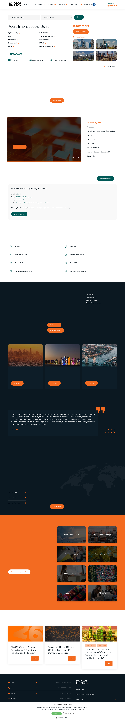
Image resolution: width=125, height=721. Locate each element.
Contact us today (74, 4)
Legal (10, 46)
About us (50, 4)
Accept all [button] (56, 713)
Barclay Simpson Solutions (94, 303)
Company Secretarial (46, 46)
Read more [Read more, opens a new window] (81, 709)
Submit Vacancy (81, 32)
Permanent (13, 60)
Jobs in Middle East (14, 503)
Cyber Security (13, 33)
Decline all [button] (68, 713)
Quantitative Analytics (46, 36)
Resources (62, 4)
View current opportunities (19, 572)
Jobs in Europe (12, 498)
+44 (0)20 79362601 (111, 6)
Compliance (12, 40)
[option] (44, 139)
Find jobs (26, 4)
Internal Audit (12, 43)
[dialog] (62, 711)
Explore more (57, 100)
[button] (62, 718)
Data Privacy (43, 33)
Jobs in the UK (12, 493)
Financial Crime (44, 40)
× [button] (123, 704)
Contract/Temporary (58, 60)
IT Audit (41, 43)
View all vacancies (105, 178)
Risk (9, 36)
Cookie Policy (80, 689)
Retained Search (36, 60)
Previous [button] (74, 158)
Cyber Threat (102, 645)
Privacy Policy (80, 699)
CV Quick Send (110, 3)
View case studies (55, 330)
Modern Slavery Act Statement (85, 694)
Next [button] (78, 158)
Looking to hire (38, 4)
